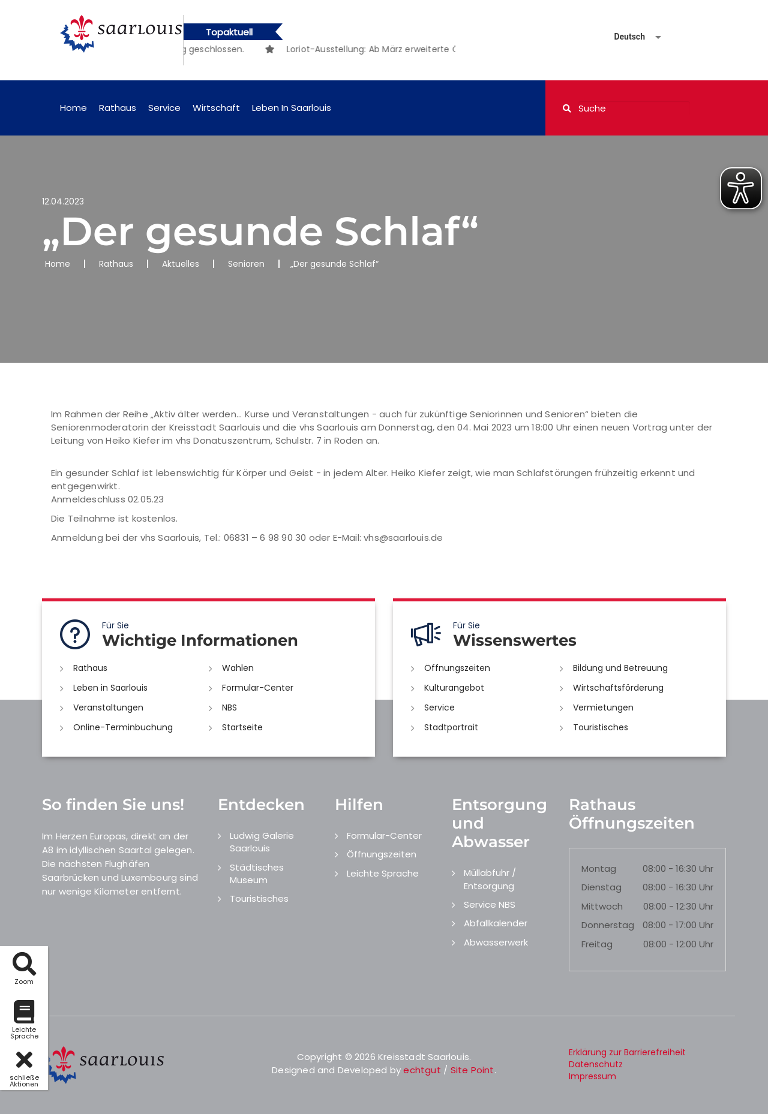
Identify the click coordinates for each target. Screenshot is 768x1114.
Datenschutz (596, 1064)
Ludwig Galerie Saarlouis (262, 841)
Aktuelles (180, 264)
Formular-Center (257, 688)
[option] (421, 49)
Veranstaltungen (108, 707)
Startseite (242, 727)
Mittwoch (602, 906)
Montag (598, 868)
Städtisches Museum (257, 873)
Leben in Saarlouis (291, 107)
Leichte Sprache (383, 873)
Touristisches (600, 727)
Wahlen (238, 668)
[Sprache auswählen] (623, 36)
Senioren (246, 264)
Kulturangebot (454, 688)
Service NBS (489, 904)
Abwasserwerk (496, 942)
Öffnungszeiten (457, 668)
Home (73, 107)
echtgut (421, 1070)
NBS (229, 707)
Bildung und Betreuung (620, 668)
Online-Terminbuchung (123, 727)
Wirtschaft (216, 107)
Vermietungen (603, 707)
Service (164, 107)
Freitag (597, 944)
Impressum (592, 1076)
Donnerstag (607, 925)
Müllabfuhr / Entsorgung (490, 879)
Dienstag (601, 887)
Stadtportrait (451, 727)
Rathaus (117, 107)
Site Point (472, 1070)
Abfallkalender (495, 923)
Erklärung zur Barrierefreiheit (627, 1052)
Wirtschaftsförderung (618, 688)
